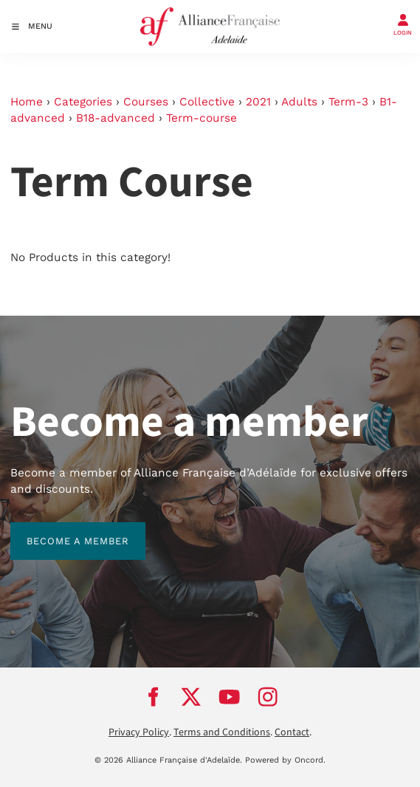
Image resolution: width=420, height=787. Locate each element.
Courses (145, 101)
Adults (299, 101)
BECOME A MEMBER (61, 529)
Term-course (201, 118)
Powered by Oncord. (285, 760)
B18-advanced (115, 118)
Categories (83, 101)
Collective (207, 101)
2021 (258, 101)
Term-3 (348, 101)
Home (26, 101)
